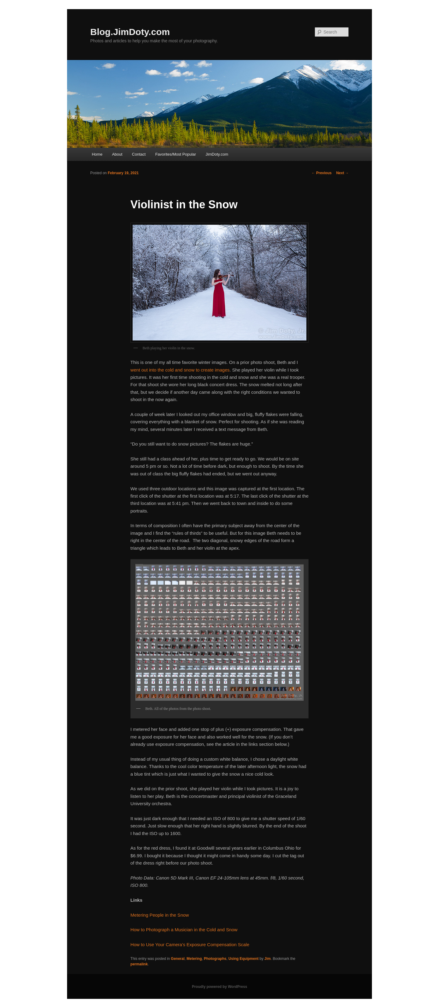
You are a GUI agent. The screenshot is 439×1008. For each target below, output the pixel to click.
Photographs (215, 959)
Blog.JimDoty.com (130, 32)
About (117, 154)
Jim (267, 959)
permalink (139, 964)
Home (97, 154)
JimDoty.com (216, 154)
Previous (322, 173)
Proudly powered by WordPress (219, 987)
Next (342, 173)
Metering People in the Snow (159, 915)
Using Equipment (243, 959)
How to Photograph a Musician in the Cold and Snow (183, 929)
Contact (139, 154)
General (178, 959)
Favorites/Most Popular (175, 154)
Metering (194, 959)
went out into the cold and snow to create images (180, 369)
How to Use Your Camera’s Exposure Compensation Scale (189, 944)
